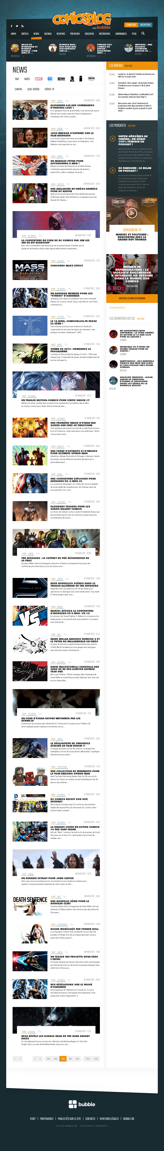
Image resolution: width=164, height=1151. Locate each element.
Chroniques (121, 35)
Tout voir (128, 66)
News (36, 35)
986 (84, 1065)
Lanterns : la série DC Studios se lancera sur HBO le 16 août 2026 (132, 75)
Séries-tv (49, 89)
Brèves (25, 35)
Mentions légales (109, 1132)
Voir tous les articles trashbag (132, 298)
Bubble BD (128, 1132)
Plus (134, 35)
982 (51, 1065)
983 (59, 1065)
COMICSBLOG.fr (117, 307)
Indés (27, 79)
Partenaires (46, 1132)
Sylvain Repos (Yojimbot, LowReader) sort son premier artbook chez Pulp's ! (131, 95)
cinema (18, 89)
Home (13, 35)
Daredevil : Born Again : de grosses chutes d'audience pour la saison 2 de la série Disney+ (131, 85)
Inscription (145, 25)
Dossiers (89, 35)
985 (76, 1065)
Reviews (61, 35)
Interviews (105, 35)
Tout (17, 79)
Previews (75, 35)
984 (68, 1065)
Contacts (90, 1132)
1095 (95, 1071)
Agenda (48, 35)
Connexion (131, 25)
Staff (33, 1132)
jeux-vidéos (33, 89)
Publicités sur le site (69, 1132)
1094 (95, 1065)
